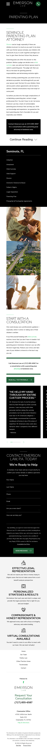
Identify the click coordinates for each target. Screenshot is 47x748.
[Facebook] (23, 682)
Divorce (8, 44)
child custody (32, 337)
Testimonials (23, 665)
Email (8, 501)
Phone (8, 494)
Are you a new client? (13, 508)
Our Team (23, 655)
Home (23, 651)
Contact (23, 668)
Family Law (23, 658)
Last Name (10, 487)
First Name (10, 480)
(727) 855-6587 (23, 702)
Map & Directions (23, 723)
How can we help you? (14, 515)
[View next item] (24, 442)
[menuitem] (23, 160)
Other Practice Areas (23, 661)
